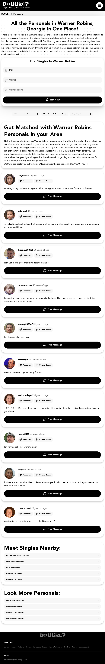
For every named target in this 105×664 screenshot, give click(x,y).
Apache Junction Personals (17, 555)
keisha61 (22, 211)
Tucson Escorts (84, 647)
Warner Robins (45, 181)
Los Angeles (47, 647)
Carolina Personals (14, 579)
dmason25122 (25, 285)
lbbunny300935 (25, 250)
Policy (20, 660)
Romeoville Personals (15, 600)
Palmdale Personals (14, 606)
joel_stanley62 (25, 395)
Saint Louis (37, 647)
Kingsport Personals (15, 612)
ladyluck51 (23, 176)
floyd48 (22, 470)
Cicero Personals (13, 567)
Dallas (6, 647)
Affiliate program (10, 660)
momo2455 (23, 434)
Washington (57, 647)
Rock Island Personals (15, 561)
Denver (74, 647)
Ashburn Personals (14, 573)
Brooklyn (67, 647)
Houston (13, 647)
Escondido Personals (15, 618)
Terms (26, 660)
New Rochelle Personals (53, 114)
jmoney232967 (25, 324)
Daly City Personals (80, 114)
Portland (21, 647)
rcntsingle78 (24, 360)
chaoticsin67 (24, 508)
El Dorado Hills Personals (24, 114)
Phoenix (28, 647)
